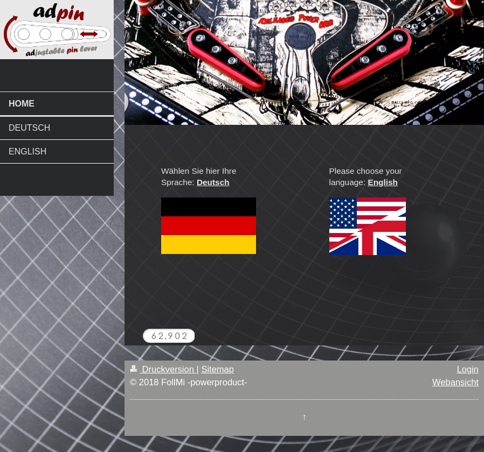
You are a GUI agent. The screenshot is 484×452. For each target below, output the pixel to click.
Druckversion (163, 369)
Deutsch (213, 182)
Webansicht (455, 382)
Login (468, 369)
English (383, 182)
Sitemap (217, 369)
